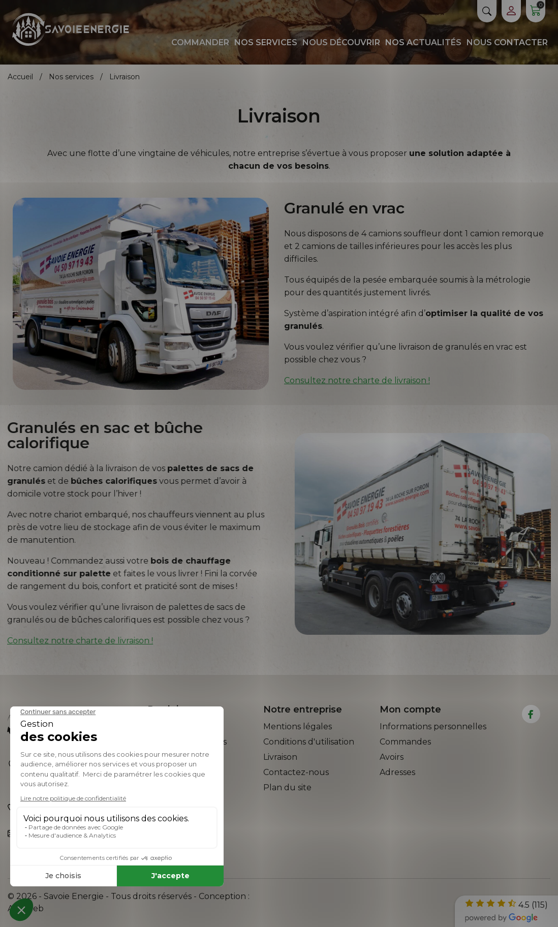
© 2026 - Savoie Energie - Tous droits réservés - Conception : (129, 896)
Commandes (405, 742)
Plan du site (287, 787)
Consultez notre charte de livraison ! (357, 380)
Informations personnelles (433, 726)
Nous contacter (507, 42)
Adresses (397, 772)
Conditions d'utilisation (308, 742)
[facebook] (531, 714)
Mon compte (410, 709)
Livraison (280, 757)
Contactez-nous (296, 772)
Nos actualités (423, 42)
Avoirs (392, 757)
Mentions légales (297, 726)
